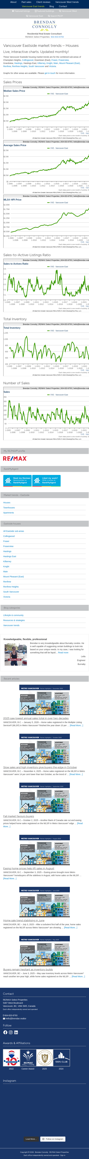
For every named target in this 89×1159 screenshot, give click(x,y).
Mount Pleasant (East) (69, 63)
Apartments (8, 512)
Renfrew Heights (19, 66)
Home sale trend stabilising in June (23, 920)
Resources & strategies (14, 620)
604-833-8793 (57, 37)
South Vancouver (36, 66)
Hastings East (9, 556)
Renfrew (7, 66)
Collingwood (27, 60)
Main (55, 63)
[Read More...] (76, 725)
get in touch (50, 73)
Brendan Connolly (44, 25)
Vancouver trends (11, 625)
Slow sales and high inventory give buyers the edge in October (40, 767)
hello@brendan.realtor (16, 1018)
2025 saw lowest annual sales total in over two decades (36, 718)
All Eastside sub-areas (13, 531)
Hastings (18, 63)
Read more (63, 652)
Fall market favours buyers (18, 816)
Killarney (41, 63)
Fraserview (64, 60)
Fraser (55, 60)
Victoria (52, 66)
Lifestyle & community (13, 615)
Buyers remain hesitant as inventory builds (28, 969)
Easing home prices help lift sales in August (28, 868)
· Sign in (62, 1155)
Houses (6, 502)
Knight (49, 63)
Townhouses (9, 507)
